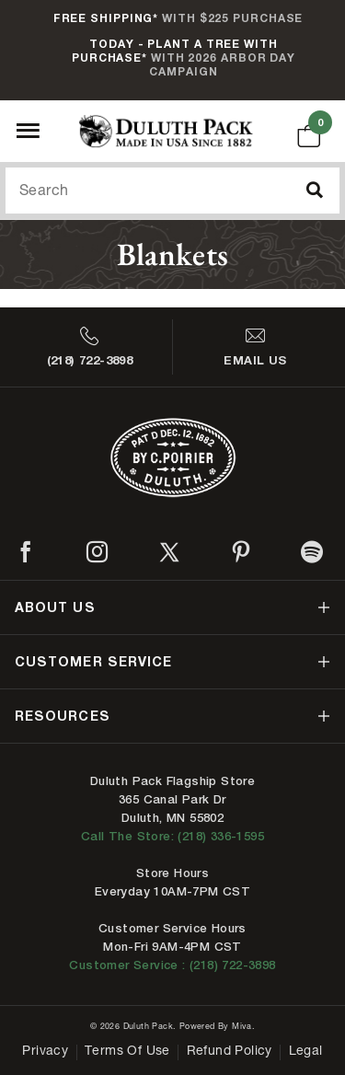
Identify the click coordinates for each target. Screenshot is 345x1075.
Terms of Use (127, 1052)
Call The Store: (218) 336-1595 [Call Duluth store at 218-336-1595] (172, 836)
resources (62, 715)
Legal (306, 1052)
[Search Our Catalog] (172, 191)
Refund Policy (229, 1052)
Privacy (45, 1052)
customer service (93, 661)
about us (55, 607)
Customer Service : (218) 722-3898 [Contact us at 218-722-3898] (172, 965)
